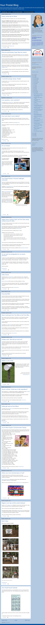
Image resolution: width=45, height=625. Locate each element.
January (35, 92)
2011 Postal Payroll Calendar (9, 587)
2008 (34, 135)
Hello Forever (5, 274)
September (35, 82)
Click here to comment (35, 64)
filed (11, 226)
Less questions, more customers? (11, 100)
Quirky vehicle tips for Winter (9, 16)
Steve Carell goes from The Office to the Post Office (15, 315)
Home (16, 620)
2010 (34, 133)
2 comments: (4, 47)
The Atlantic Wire (9, 324)
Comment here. (4, 268)
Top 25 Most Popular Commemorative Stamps (14, 427)
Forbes (6, 257)
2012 (34, 75)
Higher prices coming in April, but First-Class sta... (38, 108)
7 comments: (4, 95)
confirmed (5, 281)
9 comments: (4, 422)
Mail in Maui (5, 521)
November (35, 79)
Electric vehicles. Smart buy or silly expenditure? (15, 389)
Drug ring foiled (6, 294)
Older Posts (27, 620)
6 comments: (4, 583)
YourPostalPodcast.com (10, 186)
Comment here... (4, 582)
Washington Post (16, 122)
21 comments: (4, 111)
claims (27, 391)
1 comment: (4, 214)
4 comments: (4, 310)
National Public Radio (5, 479)
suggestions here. (5, 67)
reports (4, 55)
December (35, 78)
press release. (19, 228)
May (34, 87)
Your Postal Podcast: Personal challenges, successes (38, 105)
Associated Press (10, 102)
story (9, 81)
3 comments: (4, 249)
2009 (34, 134)
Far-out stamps (6, 145)
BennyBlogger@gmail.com (26, 374)
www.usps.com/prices (24, 247)
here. (11, 93)
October (35, 80)
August (35, 83)
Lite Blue (33, 145)
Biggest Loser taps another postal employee (13, 503)
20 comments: (4, 269)
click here (8, 201)
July (34, 84)
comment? (6, 139)
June (35, 86)
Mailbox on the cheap (7, 360)
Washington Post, (10, 408)
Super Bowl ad (22, 54)
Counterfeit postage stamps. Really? (11, 79)
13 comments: (4, 401)
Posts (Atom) (8, 622)
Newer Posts (4, 620)
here (19, 189)
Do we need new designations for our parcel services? (38, 110)
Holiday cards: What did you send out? (12, 339)
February (35, 91)
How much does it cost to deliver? (11, 116)
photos (10, 480)
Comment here (21, 466)
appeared (20, 510)
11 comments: (4, 334)
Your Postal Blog (9, 5)
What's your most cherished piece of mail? (13, 473)
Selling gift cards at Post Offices (10, 406)
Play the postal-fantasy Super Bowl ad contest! (14, 52)
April (34, 88)
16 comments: (4, 355)
